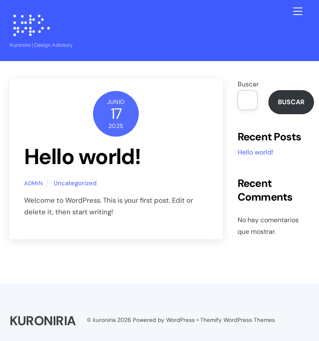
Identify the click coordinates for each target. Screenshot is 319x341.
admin (33, 183)
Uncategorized (75, 183)
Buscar (248, 84)
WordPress (180, 320)
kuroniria (104, 320)
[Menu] (298, 11)
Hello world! (82, 156)
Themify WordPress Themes (237, 320)
